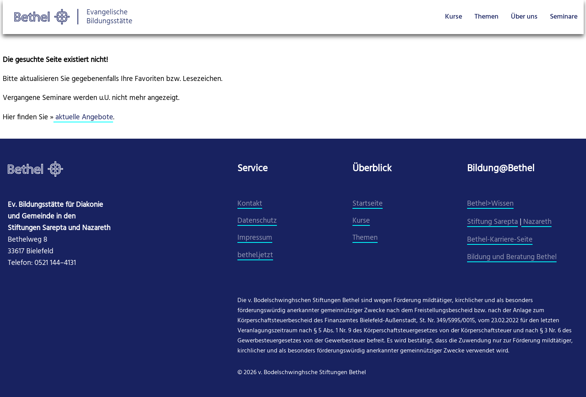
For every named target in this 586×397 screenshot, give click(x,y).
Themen (486, 16)
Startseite (367, 204)
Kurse (453, 16)
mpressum (255, 238)
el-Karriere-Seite (507, 240)
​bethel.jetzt (255, 255)
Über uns (524, 16)
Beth (474, 240)
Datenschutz (257, 221)
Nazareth (536, 222)
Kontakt (249, 204)
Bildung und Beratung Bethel (512, 257)
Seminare (563, 16)
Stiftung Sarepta (492, 222)
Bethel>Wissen (490, 204)
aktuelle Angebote (83, 117)
